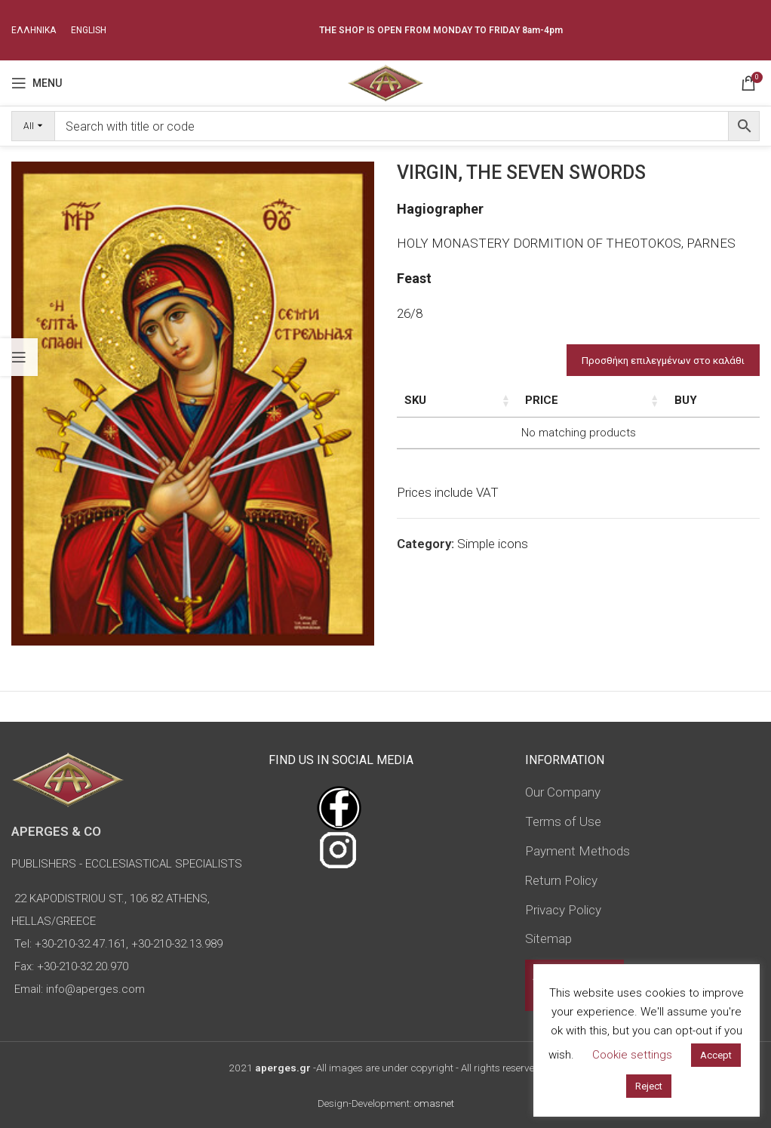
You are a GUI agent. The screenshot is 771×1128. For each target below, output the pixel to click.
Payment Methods (577, 850)
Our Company (563, 792)
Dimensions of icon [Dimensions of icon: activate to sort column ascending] (549, 408)
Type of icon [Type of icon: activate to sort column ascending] (626, 416)
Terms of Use (563, 821)
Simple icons (492, 576)
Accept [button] (716, 1055)
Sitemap (548, 938)
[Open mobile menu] (36, 83)
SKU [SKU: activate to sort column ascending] (415, 400)
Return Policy (561, 880)
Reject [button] (648, 1086)
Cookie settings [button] (632, 1055)
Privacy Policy (563, 909)
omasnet (434, 1103)
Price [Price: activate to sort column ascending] (685, 400)
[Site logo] (385, 81)
